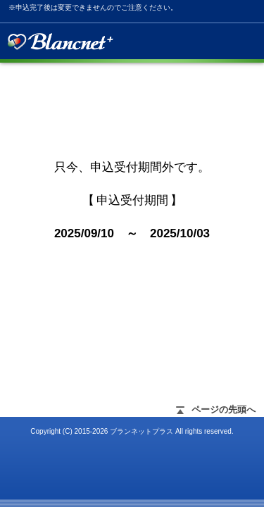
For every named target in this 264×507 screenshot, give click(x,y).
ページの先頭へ (223, 409)
